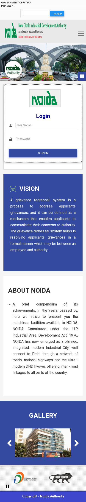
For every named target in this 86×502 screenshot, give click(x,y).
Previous (11, 443)
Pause (82, 76)
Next (74, 443)
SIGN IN (43, 153)
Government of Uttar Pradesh (16, 4)
